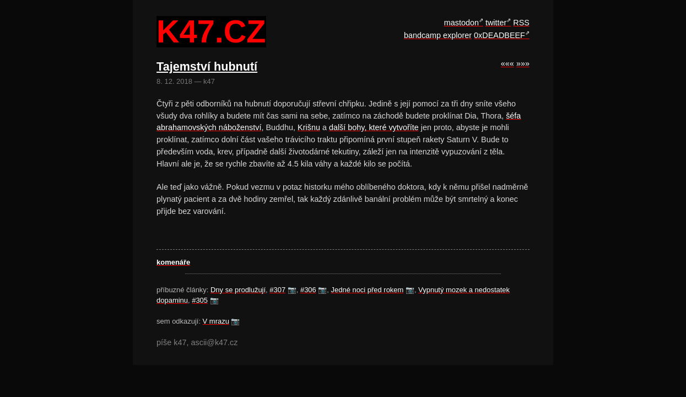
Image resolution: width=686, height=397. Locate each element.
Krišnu (309, 127)
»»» (523, 63)
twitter (495, 22)
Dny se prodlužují (238, 290)
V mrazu (216, 321)
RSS (521, 22)
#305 (200, 300)
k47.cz (211, 32)
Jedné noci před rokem (367, 290)
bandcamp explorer (438, 35)
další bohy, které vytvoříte (374, 127)
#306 (308, 290)
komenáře (173, 262)
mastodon (461, 22)
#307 (277, 290)
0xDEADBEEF (499, 35)
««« (507, 63)
